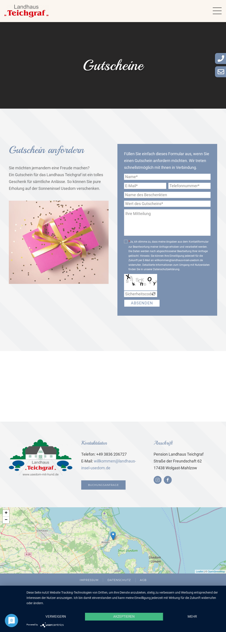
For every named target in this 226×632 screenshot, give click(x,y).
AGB (143, 580)
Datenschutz (119, 580)
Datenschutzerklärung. (166, 269)
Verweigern (55, 617)
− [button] (6, 520)
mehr (192, 617)
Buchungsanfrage (102, 485)
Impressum (89, 580)
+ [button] (6, 513)
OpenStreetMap (216, 571)
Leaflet (199, 571)
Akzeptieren (124, 617)
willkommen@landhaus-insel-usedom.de (178, 260)
